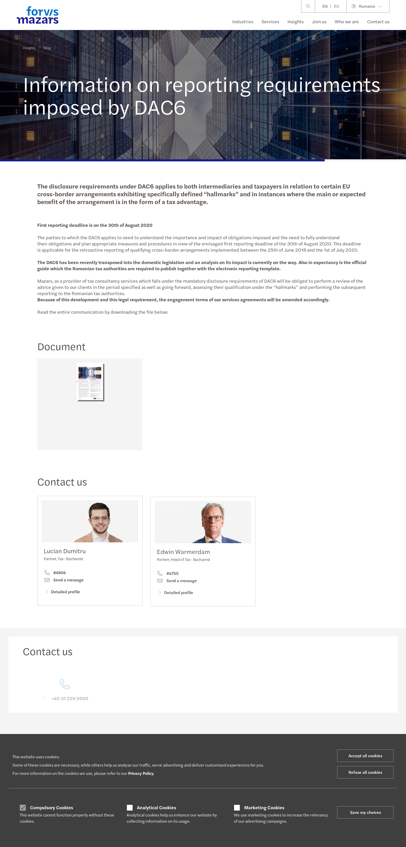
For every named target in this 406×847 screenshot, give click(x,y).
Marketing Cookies (264, 807)
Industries (242, 21)
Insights (295, 21)
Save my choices (365, 812)
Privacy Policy (141, 773)
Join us (319, 21)
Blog (47, 44)
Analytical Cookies (156, 807)
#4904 (55, 582)
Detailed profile (62, 601)
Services (270, 21)
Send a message (64, 589)
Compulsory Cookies (51, 807)
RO (336, 6)
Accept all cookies (365, 756)
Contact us (378, 21)
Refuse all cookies (365, 772)
